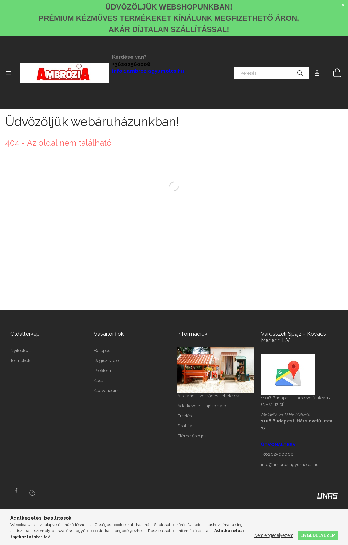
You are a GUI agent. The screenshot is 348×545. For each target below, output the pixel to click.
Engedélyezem (318, 535)
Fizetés (184, 415)
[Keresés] (271, 73)
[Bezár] (343, 5)
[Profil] (317, 73)
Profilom (102, 370)
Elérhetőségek (192, 435)
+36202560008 (131, 64)
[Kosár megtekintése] (333, 73)
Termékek (20, 360)
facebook (16, 490)
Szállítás (185, 425)
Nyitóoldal (20, 350)
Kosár (99, 380)
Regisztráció (106, 360)
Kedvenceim (106, 390)
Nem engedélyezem (273, 535)
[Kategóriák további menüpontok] (8, 73)
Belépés (102, 350)
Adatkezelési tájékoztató (201, 405)
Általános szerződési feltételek (208, 395)
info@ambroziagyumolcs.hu (148, 71)
